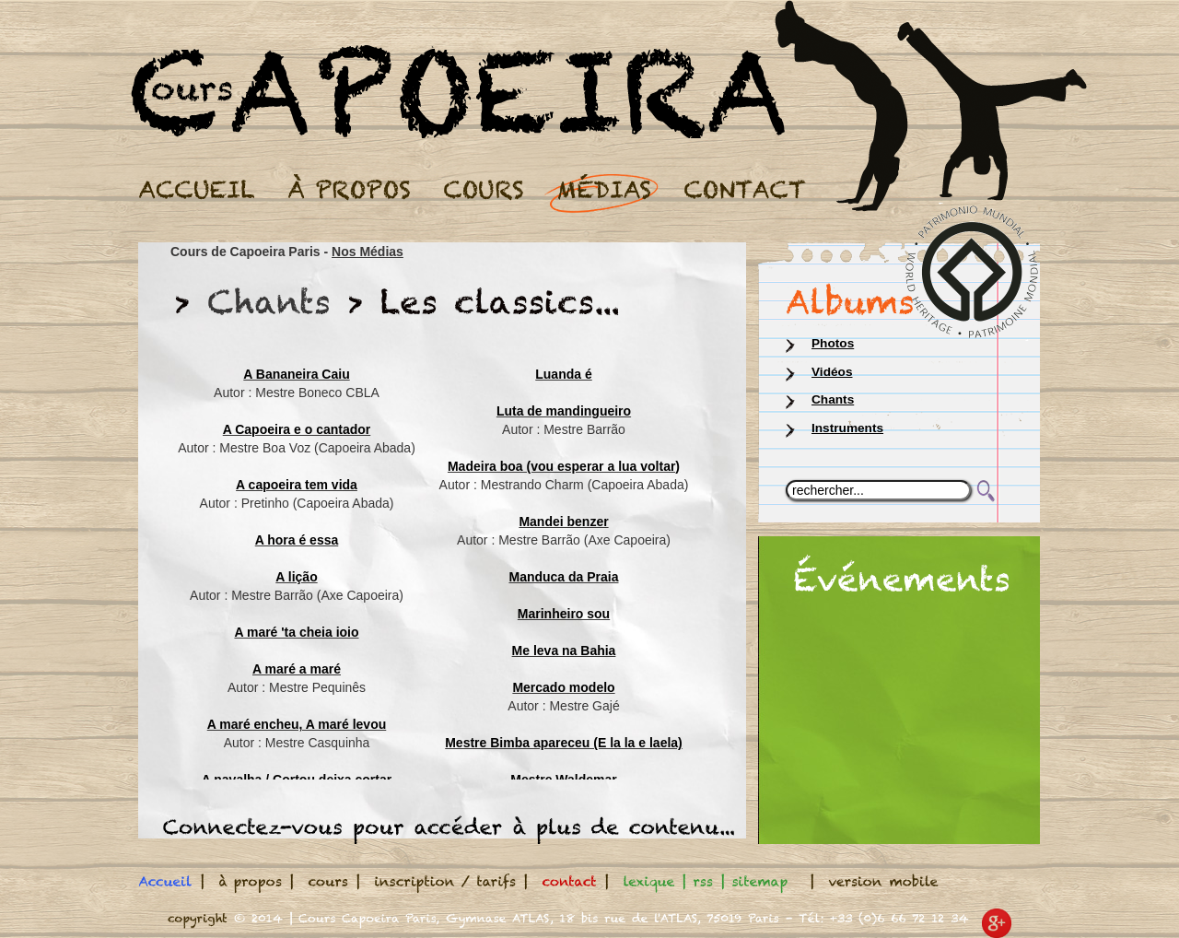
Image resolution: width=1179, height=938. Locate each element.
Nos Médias (367, 251)
